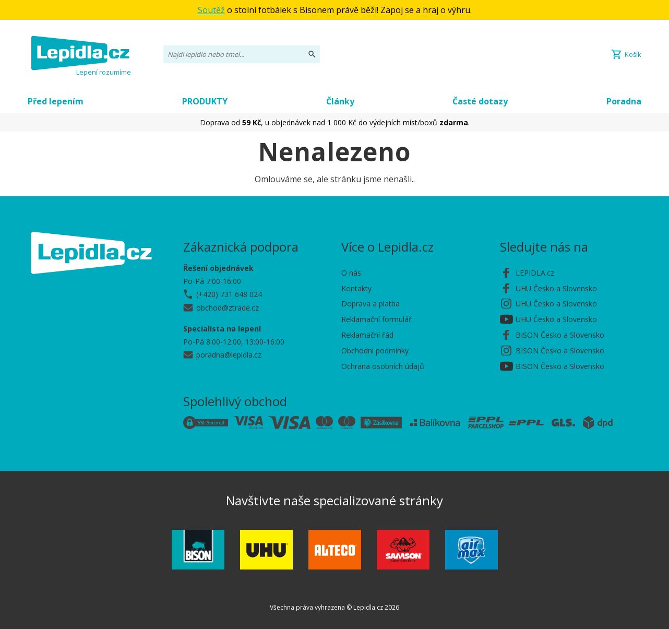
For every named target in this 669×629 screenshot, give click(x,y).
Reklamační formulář (376, 319)
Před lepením (55, 101)
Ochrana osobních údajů (382, 366)
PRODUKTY (205, 101)
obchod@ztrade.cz (227, 308)
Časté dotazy (480, 101)
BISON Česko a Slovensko (560, 335)
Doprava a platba (370, 303)
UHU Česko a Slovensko (556, 288)
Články (340, 101)
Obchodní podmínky (375, 350)
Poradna (623, 101)
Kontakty (356, 288)
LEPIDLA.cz (535, 273)
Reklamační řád (367, 335)
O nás (351, 273)
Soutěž (211, 10)
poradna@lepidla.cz (228, 355)
